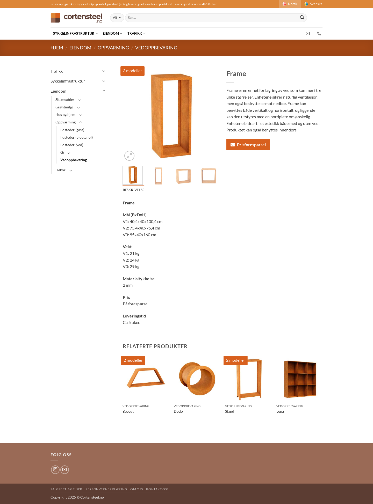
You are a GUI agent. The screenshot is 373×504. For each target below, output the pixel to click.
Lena (280, 411)
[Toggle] (104, 71)
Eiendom (112, 33)
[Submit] (302, 17)
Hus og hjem (65, 114)
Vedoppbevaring (156, 47)
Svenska (313, 3)
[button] (129, 156)
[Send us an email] (64, 469)
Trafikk (136, 33)
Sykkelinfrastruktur (75, 33)
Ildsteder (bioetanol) (76, 137)
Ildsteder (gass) (72, 130)
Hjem (57, 47)
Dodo (178, 411)
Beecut (128, 411)
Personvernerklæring (106, 489)
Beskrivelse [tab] (134, 190)
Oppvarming (113, 47)
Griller (65, 152)
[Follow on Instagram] (55, 469)
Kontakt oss (157, 489)
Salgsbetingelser (66, 489)
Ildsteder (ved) (71, 145)
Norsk (289, 3)
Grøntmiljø (64, 107)
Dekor (60, 170)
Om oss (136, 489)
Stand (229, 411)
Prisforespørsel (248, 144)
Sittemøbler (64, 99)
